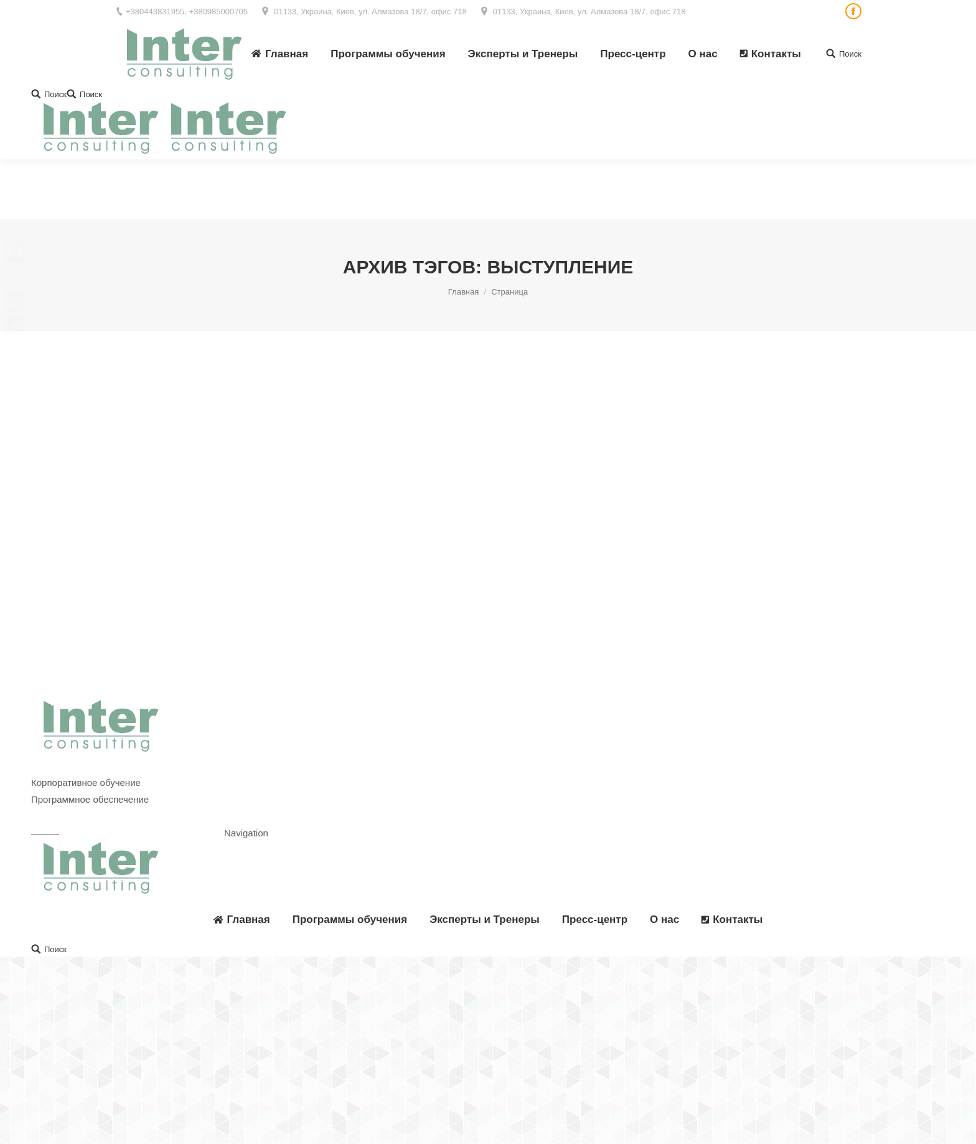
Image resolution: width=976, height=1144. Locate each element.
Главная (463, 232)
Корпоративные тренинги (85, 706)
